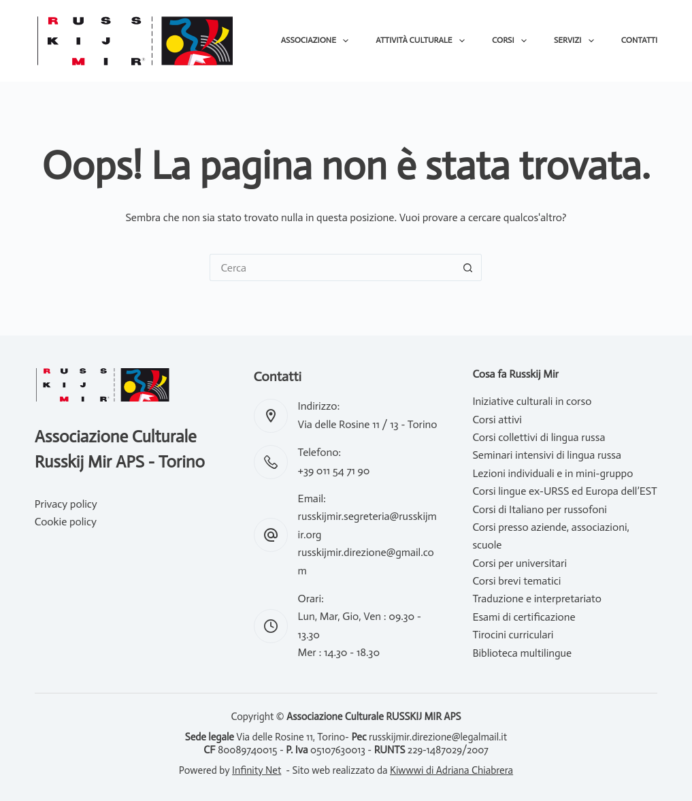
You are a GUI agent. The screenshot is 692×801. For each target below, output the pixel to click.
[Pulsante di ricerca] (468, 267)
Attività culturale (423, 41)
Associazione (318, 41)
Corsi (512, 41)
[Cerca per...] (332, 267)
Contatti (639, 40)
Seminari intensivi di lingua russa (546, 454)
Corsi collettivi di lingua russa (538, 437)
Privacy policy (66, 503)
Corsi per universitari (519, 563)
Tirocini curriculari (512, 634)
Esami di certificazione (523, 616)
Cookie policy (66, 521)
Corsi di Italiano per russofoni (539, 509)
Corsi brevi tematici (516, 580)
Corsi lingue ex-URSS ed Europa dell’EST (564, 491)
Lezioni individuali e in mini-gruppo (552, 473)
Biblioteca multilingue (522, 653)
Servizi (576, 41)
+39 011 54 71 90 (334, 470)
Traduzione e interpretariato (537, 598)
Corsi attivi (497, 419)
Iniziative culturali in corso (531, 401)
